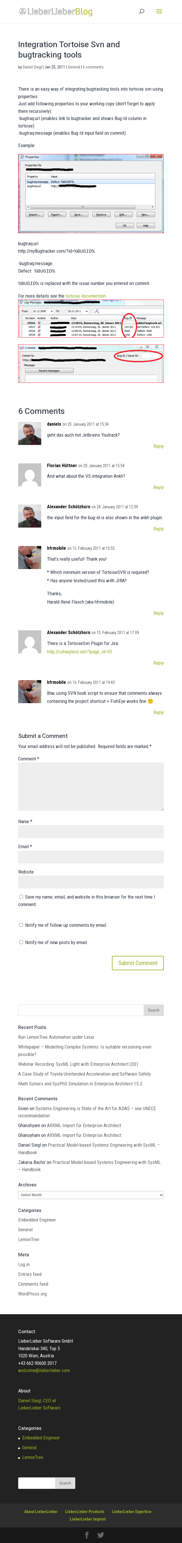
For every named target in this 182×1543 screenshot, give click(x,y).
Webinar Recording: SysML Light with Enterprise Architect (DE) (78, 1064)
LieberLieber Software (39, 1408)
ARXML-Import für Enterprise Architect (84, 1125)
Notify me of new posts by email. (56, 942)
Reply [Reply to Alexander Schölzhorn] (158, 529)
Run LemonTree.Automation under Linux (56, 1037)
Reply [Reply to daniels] (158, 446)
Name (25, 821)
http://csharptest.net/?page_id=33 (79, 652)
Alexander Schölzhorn (68, 506)
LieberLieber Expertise (131, 1511)
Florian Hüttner (62, 465)
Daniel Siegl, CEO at (37, 1400)
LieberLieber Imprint (88, 1519)
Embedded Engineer (37, 1220)
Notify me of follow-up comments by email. (66, 925)
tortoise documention (85, 296)
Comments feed (33, 1284)
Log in (24, 1264)
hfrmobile (56, 548)
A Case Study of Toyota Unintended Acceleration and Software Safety (84, 1074)
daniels (54, 424)
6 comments (93, 67)
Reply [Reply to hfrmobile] (158, 613)
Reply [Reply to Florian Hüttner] (158, 487)
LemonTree (28, 1239)
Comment (28, 759)
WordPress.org (32, 1294)
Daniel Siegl (32, 67)
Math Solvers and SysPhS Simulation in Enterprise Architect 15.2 (80, 1084)
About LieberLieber (41, 1511)
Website (26, 872)
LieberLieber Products (84, 1511)
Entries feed (30, 1274)
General (74, 67)
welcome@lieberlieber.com (44, 1370)
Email (25, 846)
